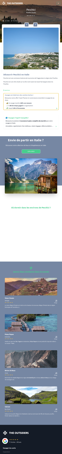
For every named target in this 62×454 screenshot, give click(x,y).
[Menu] (58, 3)
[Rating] (32, 441)
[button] (31, 48)
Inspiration (6, 452)
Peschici (15, 21)
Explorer (31, 151)
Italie (8, 21)
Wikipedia (6, 90)
